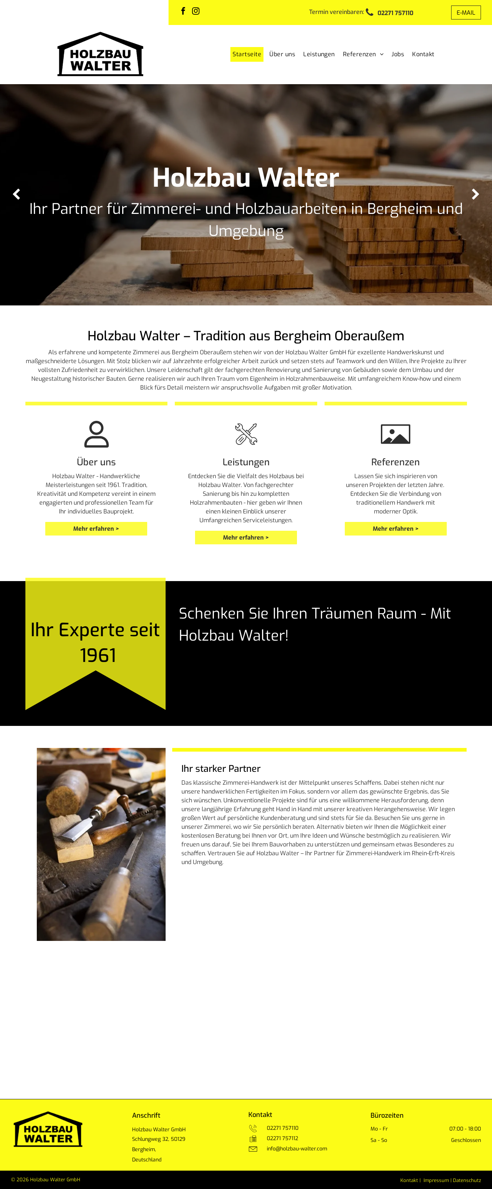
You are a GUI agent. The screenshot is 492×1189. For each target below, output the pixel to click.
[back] (16, 195)
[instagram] (195, 12)
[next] (476, 195)
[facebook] (183, 12)
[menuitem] (245, 54)
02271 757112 (282, 1138)
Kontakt (409, 1180)
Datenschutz (467, 1180)
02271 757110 (282, 1128)
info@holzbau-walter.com (297, 1148)
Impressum (436, 1180)
